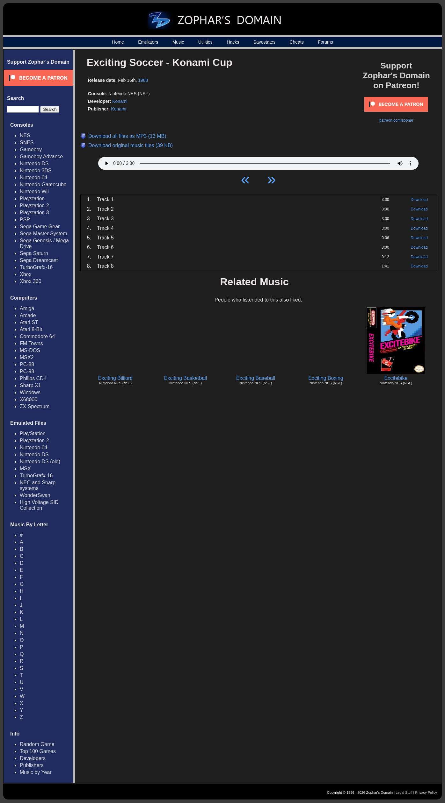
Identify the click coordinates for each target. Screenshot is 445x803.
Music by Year (36, 772)
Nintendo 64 (33, 177)
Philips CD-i (33, 378)
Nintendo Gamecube (43, 184)
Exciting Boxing (325, 378)
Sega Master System (43, 233)
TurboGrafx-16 (36, 267)
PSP (25, 219)
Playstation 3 (34, 212)
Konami (119, 101)
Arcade (28, 315)
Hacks (233, 42)
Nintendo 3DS (36, 170)
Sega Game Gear (40, 226)
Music (178, 42)
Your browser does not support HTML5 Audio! (258, 162)
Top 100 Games (38, 751)
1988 (143, 80)
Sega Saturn (34, 253)
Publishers (32, 765)
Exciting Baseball (255, 378)
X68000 (28, 399)
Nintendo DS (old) (40, 461)
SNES (27, 142)
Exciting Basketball (185, 378)
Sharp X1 (30, 385)
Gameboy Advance (41, 156)
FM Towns (31, 343)
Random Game (37, 744)
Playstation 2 (34, 205)
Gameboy (31, 149)
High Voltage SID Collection (39, 505)
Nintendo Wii (34, 191)
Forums (325, 42)
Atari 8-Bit (31, 329)
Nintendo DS (34, 163)
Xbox (25, 274)
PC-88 (27, 364)
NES (25, 135)
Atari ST (29, 322)
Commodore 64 (37, 336)
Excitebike (396, 378)
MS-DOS (30, 350)
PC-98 (27, 371)
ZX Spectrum (34, 406)
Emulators (148, 42)
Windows (30, 392)
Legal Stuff (404, 792)
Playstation (32, 198)
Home (118, 42)
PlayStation (33, 433)
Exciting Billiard (115, 378)
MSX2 (27, 357)
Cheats (296, 42)
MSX (25, 468)
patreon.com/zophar (396, 120)
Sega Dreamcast (39, 260)
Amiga (27, 308)
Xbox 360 (30, 281)
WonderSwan (35, 495)
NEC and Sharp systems (37, 485)
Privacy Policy (426, 792)
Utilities (205, 42)
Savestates (264, 42)
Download (419, 199)
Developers (33, 758)
